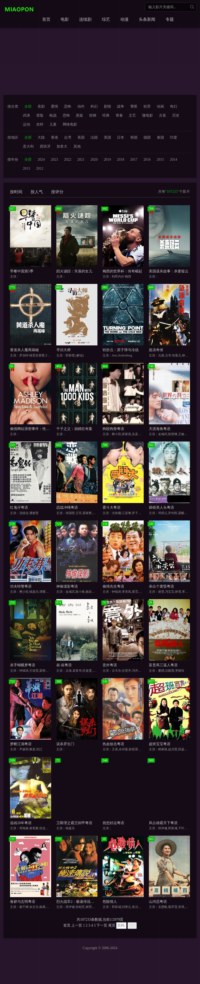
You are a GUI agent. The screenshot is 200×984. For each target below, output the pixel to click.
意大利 (28, 146)
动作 (81, 106)
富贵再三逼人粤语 (163, 665)
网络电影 (70, 124)
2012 (39, 168)
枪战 (53, 115)
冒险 (39, 115)
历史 (175, 115)
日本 (120, 137)
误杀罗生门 (65, 744)
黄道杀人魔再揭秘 (24, 350)
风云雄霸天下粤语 (163, 823)
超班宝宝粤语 (159, 744)
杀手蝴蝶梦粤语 (22, 665)
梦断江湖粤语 (21, 744)
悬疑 (79, 115)
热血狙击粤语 (113, 744)
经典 (106, 115)
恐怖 (67, 106)
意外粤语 (110, 665)
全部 (28, 106)
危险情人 (110, 902)
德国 (147, 137)
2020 (94, 159)
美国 (81, 137)
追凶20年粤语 (21, 823)
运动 (26, 124)
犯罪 (147, 106)
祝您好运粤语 (113, 823)
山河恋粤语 (158, 902)
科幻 (94, 106)
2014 (173, 159)
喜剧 (41, 106)
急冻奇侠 (156, 350)
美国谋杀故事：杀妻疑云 (168, 271)
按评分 (57, 192)
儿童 (53, 124)
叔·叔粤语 (64, 665)
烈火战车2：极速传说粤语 (77, 902)
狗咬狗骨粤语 (113, 429)
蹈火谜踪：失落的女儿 (74, 271)
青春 (119, 115)
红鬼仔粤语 (19, 507)
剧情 (107, 106)
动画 (160, 106)
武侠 (26, 115)
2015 (160, 159)
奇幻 (173, 106)
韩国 (134, 137)
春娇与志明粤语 (22, 902)
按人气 (37, 192)
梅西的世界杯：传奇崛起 (122, 271)
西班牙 (45, 146)
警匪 (134, 106)
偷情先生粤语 (113, 586)
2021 (81, 159)
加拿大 (62, 146)
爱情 (54, 106)
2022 (67, 159)
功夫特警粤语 (21, 586)
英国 (107, 137)
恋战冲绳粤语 (67, 507)
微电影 (147, 115)
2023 (54, 159)
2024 (41, 159)
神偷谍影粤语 (67, 586)
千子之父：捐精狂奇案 (74, 429)
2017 (134, 159)
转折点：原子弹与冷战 (121, 350)
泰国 (160, 137)
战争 (120, 106)
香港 (54, 137)
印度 (173, 137)
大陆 (41, 137)
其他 (77, 146)
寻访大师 (63, 350)
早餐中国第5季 (21, 271)
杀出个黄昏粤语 (161, 586)
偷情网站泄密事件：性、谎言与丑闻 (39, 429)
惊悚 (92, 115)
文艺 (132, 115)
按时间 (16, 192)
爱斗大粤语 (112, 507)
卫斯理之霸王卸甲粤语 (74, 823)
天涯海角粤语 (159, 429)
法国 (94, 137)
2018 (120, 159)
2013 (26, 168)
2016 (147, 159)
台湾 (67, 137)
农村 (39, 124)
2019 (107, 159)
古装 (162, 115)
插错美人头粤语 (161, 507)
